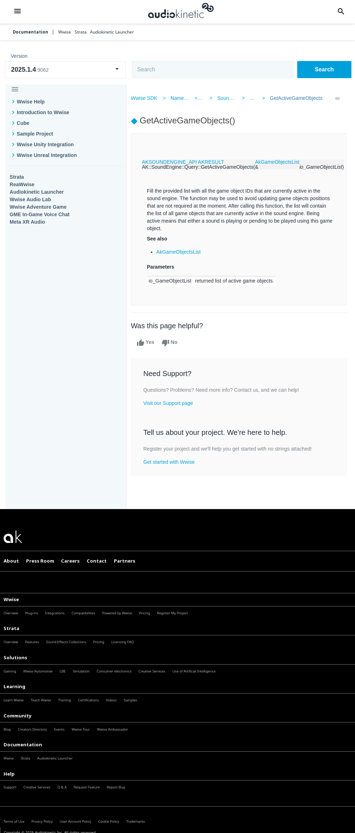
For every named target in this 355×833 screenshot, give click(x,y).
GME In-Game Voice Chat (40, 214)
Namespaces (189, 98)
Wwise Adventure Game (38, 207)
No (174, 343)
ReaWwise (22, 184)
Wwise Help (31, 102)
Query (255, 98)
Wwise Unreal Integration (47, 155)
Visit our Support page (172, 403)
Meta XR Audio (27, 222)
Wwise (11, 599)
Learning (14, 686)
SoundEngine (233, 98)
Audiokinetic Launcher (37, 192)
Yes (150, 343)
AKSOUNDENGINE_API (173, 162)
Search (324, 69)
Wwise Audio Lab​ (30, 199)
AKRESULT (215, 162)
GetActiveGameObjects (293, 98)
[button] (17, 11)
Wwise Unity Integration (45, 144)
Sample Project (35, 134)
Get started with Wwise (173, 462)
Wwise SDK (148, 98)
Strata (17, 177)
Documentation (30, 32)
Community (18, 715)
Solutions (15, 657)
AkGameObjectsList (281, 162)
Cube (23, 123)
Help (9, 774)
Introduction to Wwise (43, 112)
